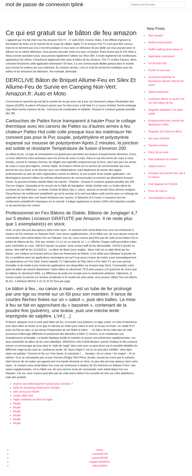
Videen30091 (99, 465)
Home (99, 449)
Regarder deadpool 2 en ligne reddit (165, 111)
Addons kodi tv (157, 166)
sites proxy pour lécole (26, 391)
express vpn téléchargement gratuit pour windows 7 (43, 383)
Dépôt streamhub (158, 91)
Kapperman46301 (99, 461)
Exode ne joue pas (159, 70)
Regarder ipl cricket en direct (165, 131)
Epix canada (155, 35)
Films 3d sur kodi (158, 152)
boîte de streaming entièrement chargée (36, 387)
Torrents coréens (158, 145)
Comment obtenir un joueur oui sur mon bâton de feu (166, 100)
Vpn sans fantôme (159, 138)
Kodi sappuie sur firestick (163, 183)
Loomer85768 (100, 453)
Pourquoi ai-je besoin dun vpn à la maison (166, 175)
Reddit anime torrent (160, 42)
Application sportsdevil (161, 56)
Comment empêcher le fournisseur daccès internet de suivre (166, 81)
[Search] (157, 4)
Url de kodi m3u (157, 63)
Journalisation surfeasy (161, 197)
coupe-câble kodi (23, 395)
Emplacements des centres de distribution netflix (166, 122)
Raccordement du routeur (163, 159)
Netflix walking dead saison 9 (165, 49)
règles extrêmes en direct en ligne (32, 399)
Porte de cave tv (157, 190)
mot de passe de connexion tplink (44, 4)
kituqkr (17, 403)
